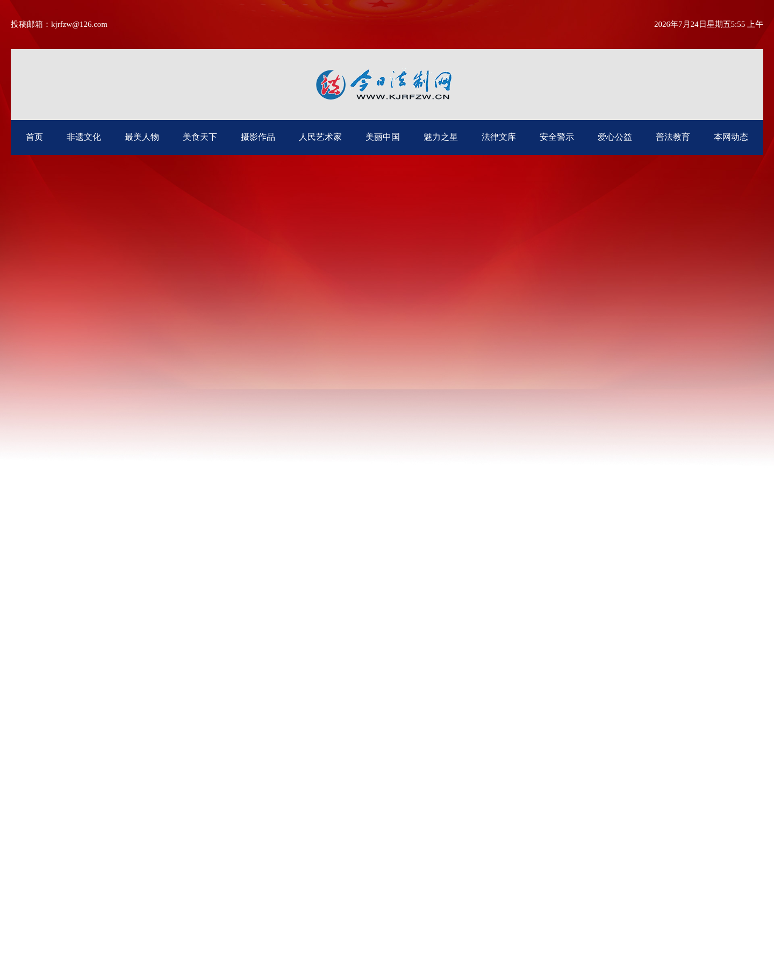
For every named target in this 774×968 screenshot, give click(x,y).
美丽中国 (383, 136)
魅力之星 (441, 136)
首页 (34, 136)
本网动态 (731, 136)
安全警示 (557, 136)
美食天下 (200, 136)
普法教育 (673, 136)
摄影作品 (258, 136)
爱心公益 (615, 136)
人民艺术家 (320, 136)
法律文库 (499, 136)
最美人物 (142, 136)
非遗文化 (84, 136)
